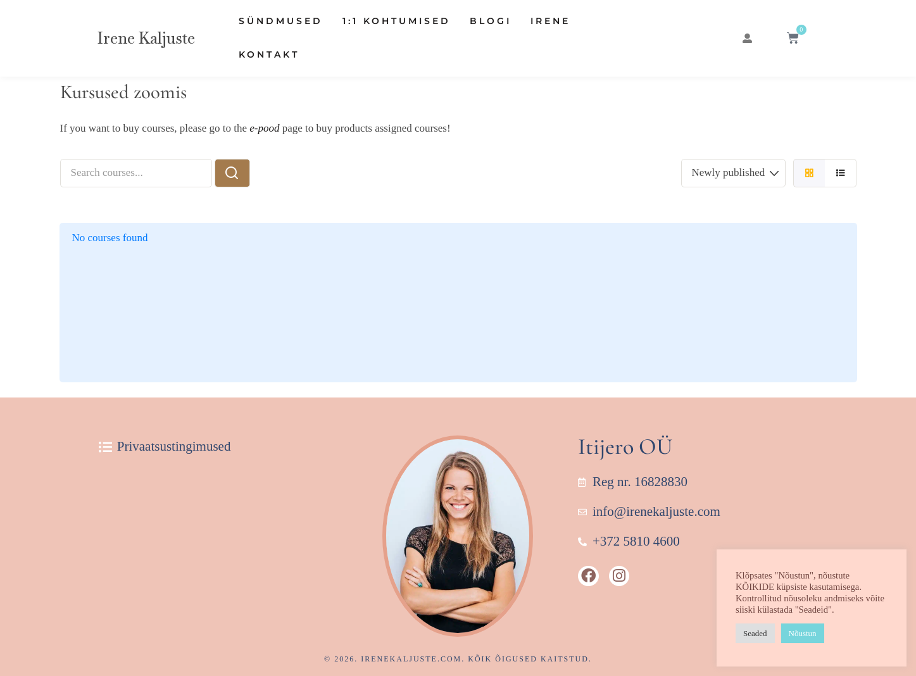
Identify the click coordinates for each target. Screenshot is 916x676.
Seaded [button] (755, 633)
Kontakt (269, 54)
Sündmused (281, 21)
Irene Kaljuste (146, 38)
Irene (550, 21)
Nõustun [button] (803, 633)
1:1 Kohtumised (396, 21)
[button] (746, 38)
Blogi (490, 21)
